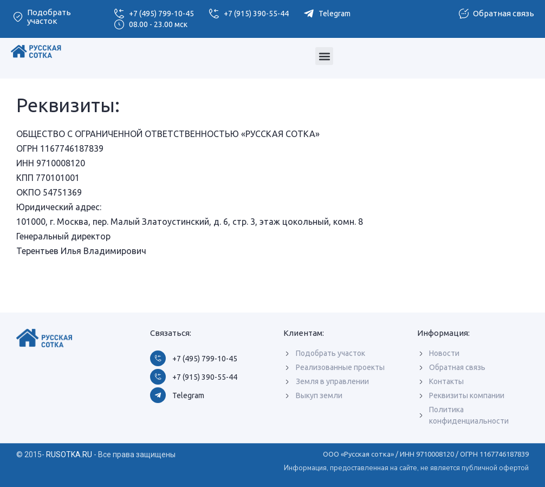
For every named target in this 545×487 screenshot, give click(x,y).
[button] (324, 56)
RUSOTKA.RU (69, 454)
